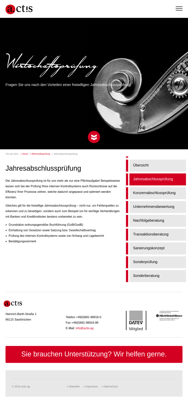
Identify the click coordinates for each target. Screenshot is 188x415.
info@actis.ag (84, 328)
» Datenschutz (110, 386)
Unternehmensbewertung (153, 207)
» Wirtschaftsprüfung (40, 154)
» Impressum (90, 386)
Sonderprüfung (145, 262)
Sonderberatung (146, 276)
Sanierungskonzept (148, 248)
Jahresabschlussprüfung (153, 179)
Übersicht (141, 165)
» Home (24, 154)
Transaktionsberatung (151, 234)
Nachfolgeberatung (148, 220)
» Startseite (73, 386)
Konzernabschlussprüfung (154, 193)
